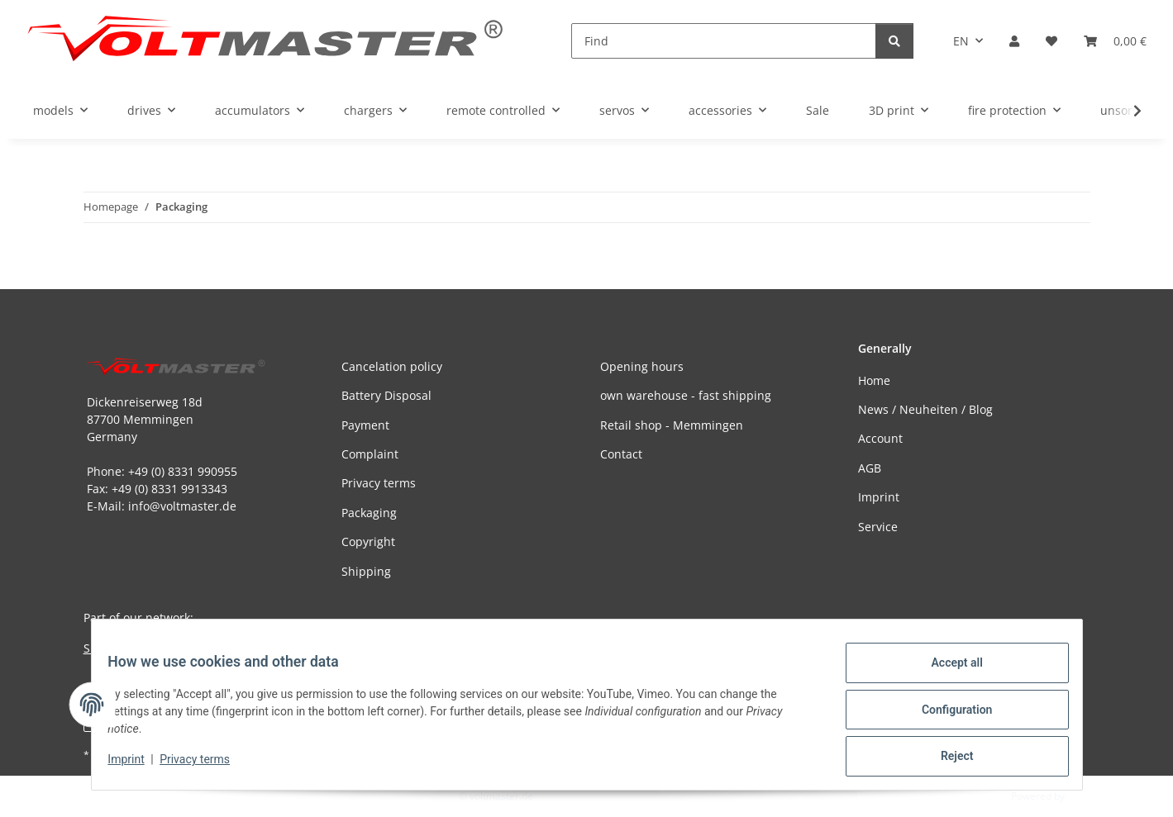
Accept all (946, 672)
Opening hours (642, 366)
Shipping (366, 571)
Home (874, 380)
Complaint (369, 454)
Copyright (368, 541)
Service (878, 526)
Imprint (136, 765)
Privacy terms (204, 765)
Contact (621, 454)
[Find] (723, 41)
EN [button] (961, 41)
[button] (1014, 40)
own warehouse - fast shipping (685, 395)
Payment (365, 425)
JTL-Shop (1087, 796)
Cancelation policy (391, 366)
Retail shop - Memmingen (671, 425)
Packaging (369, 512)
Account (880, 438)
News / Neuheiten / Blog (925, 409)
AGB (869, 468)
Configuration (947, 715)
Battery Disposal (386, 395)
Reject (947, 758)
